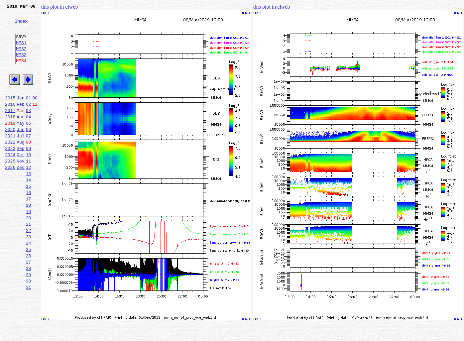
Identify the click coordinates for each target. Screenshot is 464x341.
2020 (10, 150)
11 (28, 187)
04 (28, 136)
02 (28, 121)
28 (28, 311)
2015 (10, 114)
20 (28, 253)
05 (28, 143)
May (20, 143)
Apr (20, 136)
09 (28, 172)
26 (28, 296)
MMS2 (21, 57)
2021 (10, 158)
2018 (10, 136)
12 (28, 194)
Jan (20, 114)
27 (28, 304)
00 (35, 114)
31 (28, 333)
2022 (10, 165)
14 (28, 209)
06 (28, 150)
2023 (10, 172)
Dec (20, 194)
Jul (20, 158)
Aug (20, 165)
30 (28, 326)
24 (28, 282)
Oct (20, 179)
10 (28, 179)
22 (28, 267)
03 (28, 128)
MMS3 (21, 64)
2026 (10, 194)
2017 (10, 128)
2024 (10, 179)
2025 (10, 187)
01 (28, 114)
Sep (20, 172)
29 (28, 318)
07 (28, 158)
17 (28, 231)
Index (21, 25)
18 (28, 238)
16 (28, 223)
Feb (20, 121)
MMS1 (21, 51)
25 (28, 289)
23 (28, 275)
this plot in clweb (59, 7)
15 (28, 216)
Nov (20, 187)
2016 (10, 121)
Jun (20, 150)
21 (28, 260)
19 (28, 245)
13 (28, 201)
